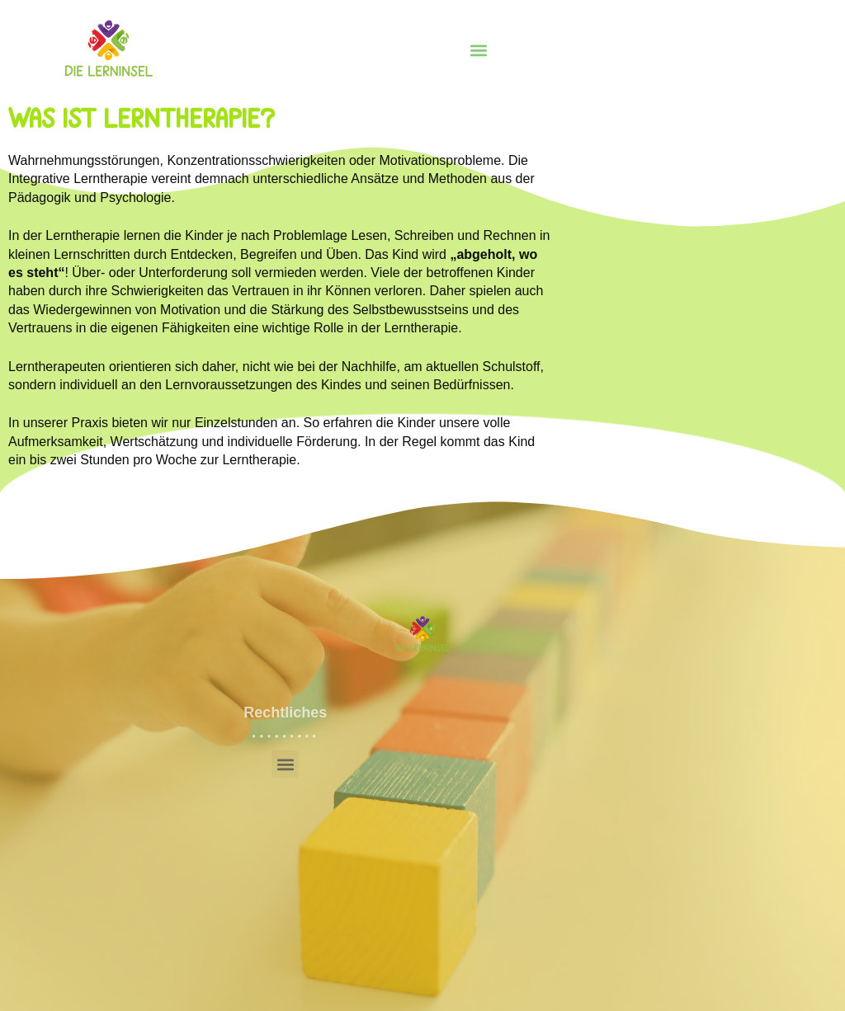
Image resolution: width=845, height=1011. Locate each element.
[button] (478, 50)
